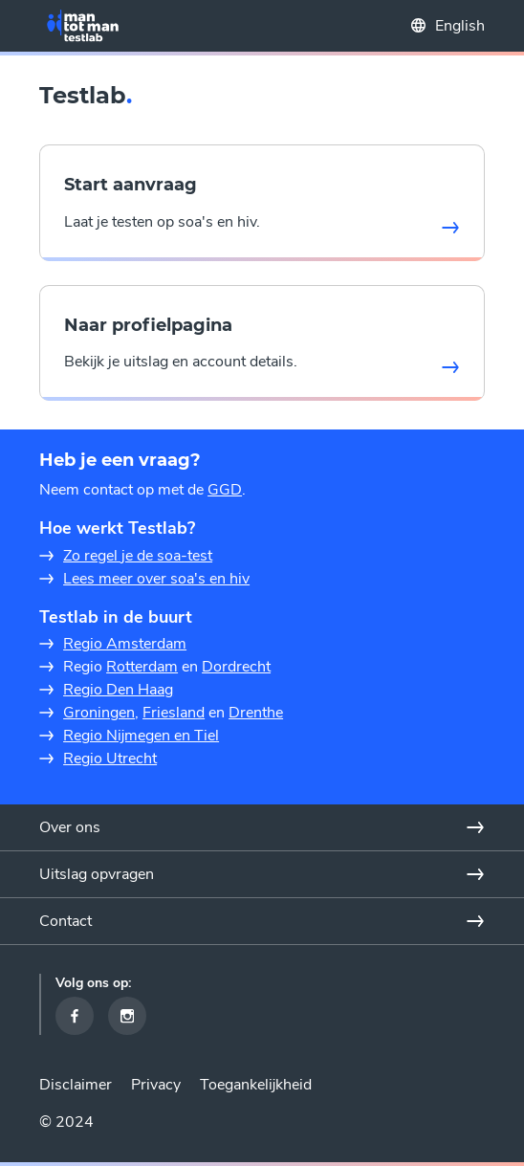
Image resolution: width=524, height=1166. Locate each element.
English (460, 25)
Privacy (156, 1084)
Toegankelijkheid (256, 1084)
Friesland (173, 712)
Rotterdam (142, 666)
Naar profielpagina (148, 325)
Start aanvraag (130, 184)
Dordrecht (236, 666)
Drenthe (256, 712)
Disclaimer (75, 1084)
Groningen (99, 712)
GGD (224, 489)
